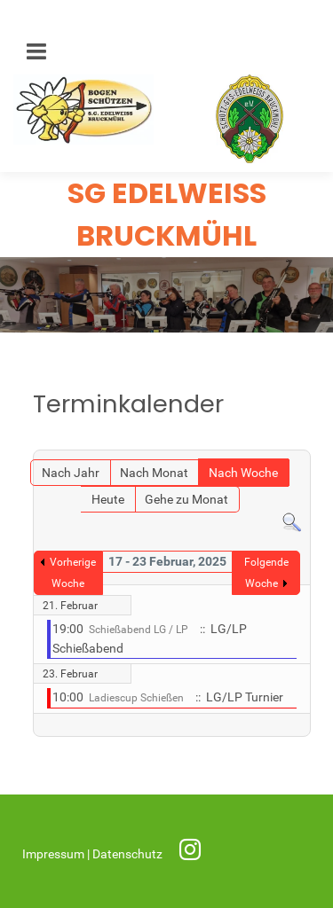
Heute (107, 499)
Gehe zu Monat (186, 499)
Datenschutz (128, 854)
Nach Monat (154, 473)
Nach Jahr (70, 473)
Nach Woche (243, 473)
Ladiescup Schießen (136, 698)
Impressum (54, 854)
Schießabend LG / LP (138, 629)
